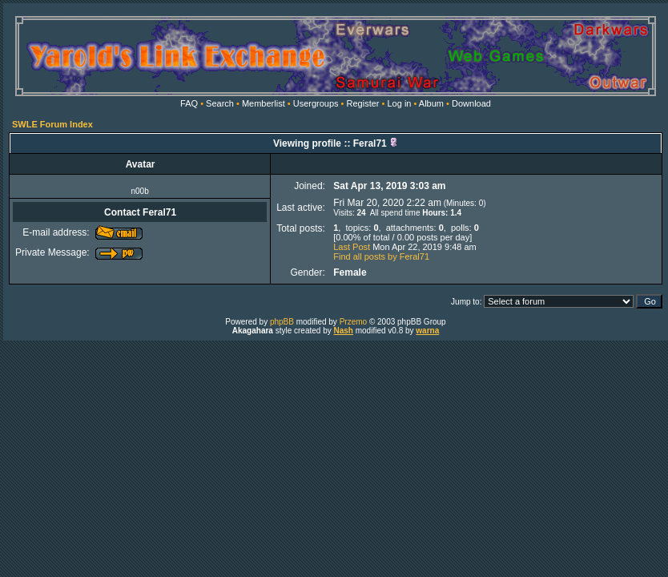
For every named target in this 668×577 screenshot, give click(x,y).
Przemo (353, 321)
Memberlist (263, 103)
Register (363, 103)
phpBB (282, 321)
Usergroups (316, 103)
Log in (399, 103)
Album (431, 103)
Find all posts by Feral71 (381, 256)
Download (471, 103)
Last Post (351, 247)
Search (220, 103)
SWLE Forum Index (52, 124)
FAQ (189, 103)
